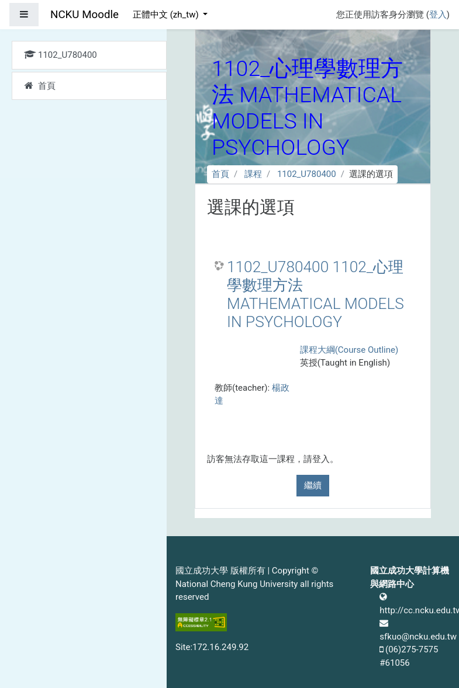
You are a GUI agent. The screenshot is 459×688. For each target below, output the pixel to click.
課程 (253, 174)
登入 (438, 14)
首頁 (220, 174)
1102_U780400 (306, 174)
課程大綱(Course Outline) (349, 350)
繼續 (313, 485)
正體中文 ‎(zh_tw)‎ (167, 14)
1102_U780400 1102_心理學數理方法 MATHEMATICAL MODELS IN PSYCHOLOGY (315, 294)
